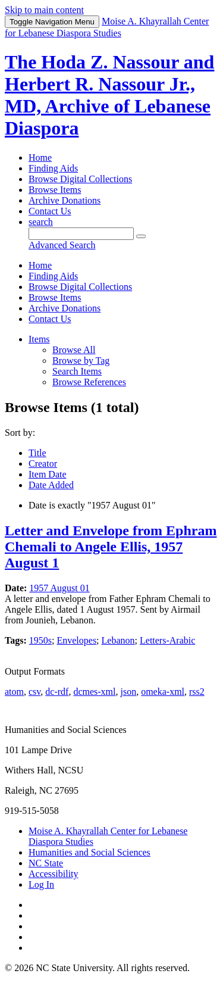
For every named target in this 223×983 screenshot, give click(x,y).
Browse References (89, 382)
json (128, 691)
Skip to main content (44, 10)
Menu (52, 21)
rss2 (197, 691)
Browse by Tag (80, 360)
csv (34, 691)
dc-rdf (56, 691)
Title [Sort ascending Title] (37, 453)
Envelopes (76, 640)
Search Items (77, 371)
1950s (40, 640)
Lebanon (118, 640)
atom (14, 691)
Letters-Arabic (167, 640)
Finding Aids (53, 168)
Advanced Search (62, 245)
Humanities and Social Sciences (89, 852)
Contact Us (50, 211)
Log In (41, 884)
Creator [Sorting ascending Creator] (43, 463)
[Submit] (141, 236)
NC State (46, 863)
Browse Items (55, 190)
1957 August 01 (59, 588)
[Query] (81, 233)
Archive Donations (64, 200)
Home (40, 157)
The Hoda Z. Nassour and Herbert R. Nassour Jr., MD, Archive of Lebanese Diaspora (109, 95)
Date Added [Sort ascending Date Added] (51, 485)
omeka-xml (162, 691)
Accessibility (53, 874)
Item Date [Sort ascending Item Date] (48, 474)
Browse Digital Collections (80, 179)
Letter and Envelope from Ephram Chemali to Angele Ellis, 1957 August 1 (110, 546)
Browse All (73, 350)
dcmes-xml (94, 691)
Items (39, 339)
